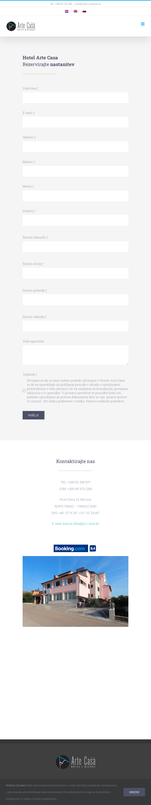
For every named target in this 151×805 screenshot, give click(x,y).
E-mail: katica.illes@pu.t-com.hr (75, 523)
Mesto (28, 186)
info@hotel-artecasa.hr (88, 3)
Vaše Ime (30, 88)
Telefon (29, 137)
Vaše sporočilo (33, 341)
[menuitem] (66, 11)
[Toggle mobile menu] (143, 24)
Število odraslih (35, 237)
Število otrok (33, 264)
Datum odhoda (34, 317)
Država (29, 211)
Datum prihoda (35, 290)
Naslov (29, 162)
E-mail (29, 113)
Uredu (134, 792)
